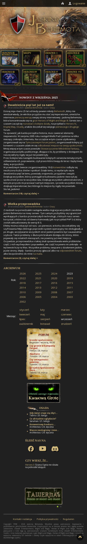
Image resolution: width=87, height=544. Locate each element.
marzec (65, 309)
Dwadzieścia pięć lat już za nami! (31, 105)
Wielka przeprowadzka (24, 204)
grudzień (66, 323)
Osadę (20, 126)
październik (26, 323)
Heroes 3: (30, 464)
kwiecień (24, 314)
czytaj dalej (30, 193)
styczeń (24, 309)
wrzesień (66, 319)
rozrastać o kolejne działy (36, 123)
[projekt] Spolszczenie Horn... (42, 369)
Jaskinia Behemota (33, 107)
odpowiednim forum (70, 250)
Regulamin (68, 519)
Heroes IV (71, 123)
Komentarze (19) (12, 193)
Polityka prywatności (47, 519)
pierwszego (62, 126)
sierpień (45, 319)
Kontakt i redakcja (22, 519)
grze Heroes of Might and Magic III (50, 120)
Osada (44, 408)
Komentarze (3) (12, 258)
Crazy (52, 107)
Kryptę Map (9, 126)
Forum (43, 335)
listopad (45, 323)
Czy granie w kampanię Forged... (42, 347)
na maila (37, 253)
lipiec (22, 319)
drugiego (74, 126)
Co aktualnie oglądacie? (43, 418)
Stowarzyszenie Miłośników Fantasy (60, 148)
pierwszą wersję (23, 117)
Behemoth (59, 111)
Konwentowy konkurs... (43, 424)
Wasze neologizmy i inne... (44, 430)
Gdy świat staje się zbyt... (44, 413)
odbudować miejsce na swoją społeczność (60, 145)
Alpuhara (35, 353)
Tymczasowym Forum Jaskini (41, 142)
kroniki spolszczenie (41, 340)
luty (42, 309)
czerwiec (66, 314)
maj (42, 314)
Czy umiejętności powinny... (39, 361)
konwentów (59, 167)
